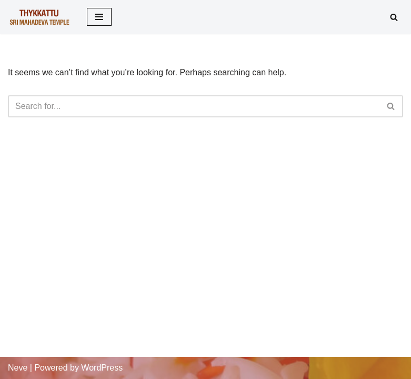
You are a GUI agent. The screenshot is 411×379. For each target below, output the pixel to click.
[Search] (394, 17)
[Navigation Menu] (99, 17)
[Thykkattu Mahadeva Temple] (39, 17)
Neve (17, 367)
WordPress (102, 367)
